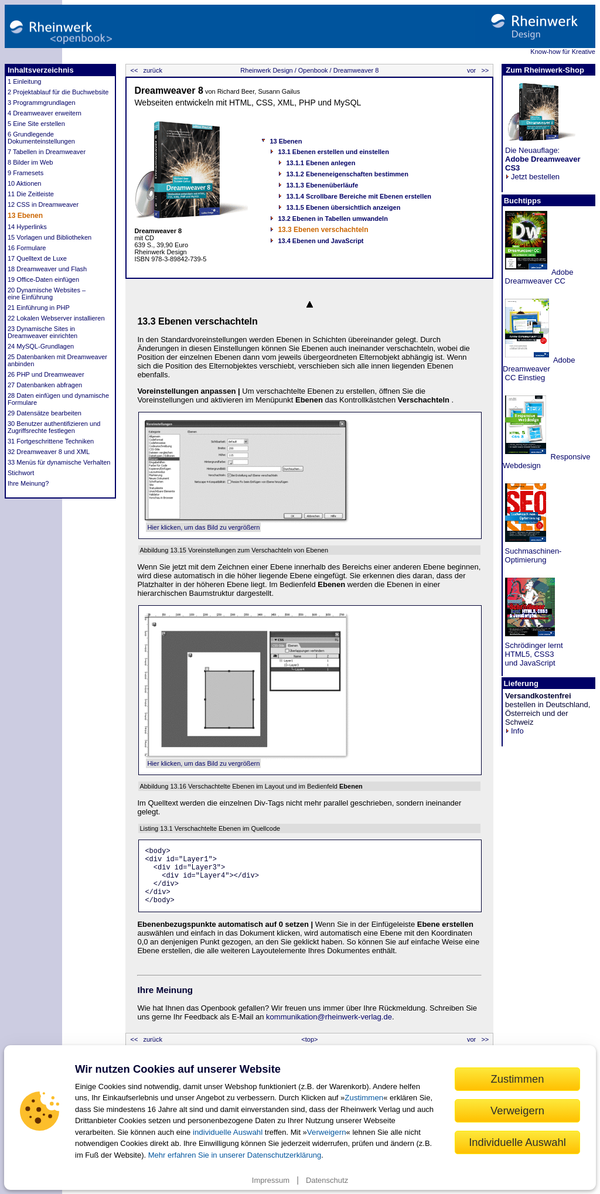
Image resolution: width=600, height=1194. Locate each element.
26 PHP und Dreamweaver (46, 374)
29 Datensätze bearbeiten (44, 413)
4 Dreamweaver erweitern (44, 113)
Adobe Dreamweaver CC (538, 276)
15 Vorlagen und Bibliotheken (49, 237)
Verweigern (326, 1132)
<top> (309, 1039)
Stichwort (21, 472)
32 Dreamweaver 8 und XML (49, 451)
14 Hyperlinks (27, 226)
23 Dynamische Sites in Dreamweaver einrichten (42, 332)
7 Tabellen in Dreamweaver (47, 151)
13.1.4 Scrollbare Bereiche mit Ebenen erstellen (358, 196)
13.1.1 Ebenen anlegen (320, 162)
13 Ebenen (25, 215)
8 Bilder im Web (30, 162)
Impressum (270, 1180)
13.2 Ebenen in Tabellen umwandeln (332, 218)
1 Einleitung (25, 81)
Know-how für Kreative (562, 51)
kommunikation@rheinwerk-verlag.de (329, 1016)
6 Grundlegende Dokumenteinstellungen (41, 138)
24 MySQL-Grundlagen (41, 346)
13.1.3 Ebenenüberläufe (322, 185)
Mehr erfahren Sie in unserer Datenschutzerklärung (235, 1155)
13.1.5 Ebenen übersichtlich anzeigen (343, 207)
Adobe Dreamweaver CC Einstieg (539, 369)
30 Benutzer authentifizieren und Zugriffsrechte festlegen (54, 427)
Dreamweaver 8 (355, 70)
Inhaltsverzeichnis (41, 70)
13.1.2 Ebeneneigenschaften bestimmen (347, 174)
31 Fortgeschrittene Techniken (51, 441)
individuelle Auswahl (227, 1132)
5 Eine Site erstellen (36, 123)
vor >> (478, 70)
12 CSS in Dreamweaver (43, 204)
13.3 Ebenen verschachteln (323, 230)
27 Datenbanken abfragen (45, 384)
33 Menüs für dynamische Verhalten (59, 462)
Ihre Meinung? (28, 483)
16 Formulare (27, 247)
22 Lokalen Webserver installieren (56, 318)
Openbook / (314, 70)
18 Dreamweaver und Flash (47, 268)
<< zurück (145, 70)
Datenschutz (327, 1180)
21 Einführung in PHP (39, 307)
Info (514, 730)
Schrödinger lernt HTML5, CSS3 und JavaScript (533, 654)
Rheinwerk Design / (268, 70)
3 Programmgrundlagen (42, 102)
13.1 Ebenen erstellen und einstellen (333, 151)
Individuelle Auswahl (517, 1142)
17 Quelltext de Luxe (37, 258)
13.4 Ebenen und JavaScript (320, 240)
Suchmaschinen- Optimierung (532, 555)
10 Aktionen (25, 183)
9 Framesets (25, 172)
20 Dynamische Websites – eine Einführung (47, 293)
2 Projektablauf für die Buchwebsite (58, 91)
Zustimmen (364, 1097)
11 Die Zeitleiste (31, 193)
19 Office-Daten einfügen (43, 279)
